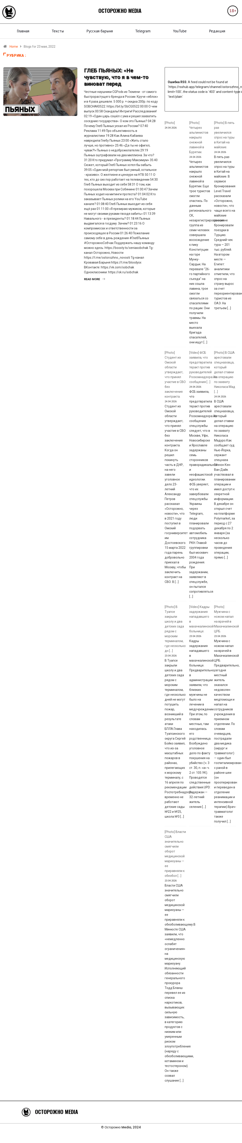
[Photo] (170, 123)
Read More (94, 279)
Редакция (217, 31)
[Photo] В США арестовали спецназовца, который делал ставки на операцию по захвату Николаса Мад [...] (224, 372)
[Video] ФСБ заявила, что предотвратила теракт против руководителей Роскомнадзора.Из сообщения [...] (203, 367)
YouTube (180, 31)
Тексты (58, 31)
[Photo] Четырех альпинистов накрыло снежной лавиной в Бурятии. (198, 137)
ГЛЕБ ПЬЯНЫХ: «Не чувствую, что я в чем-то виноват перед (116, 77)
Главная (23, 31)
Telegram (142, 31)
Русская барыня (99, 31)
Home (14, 46)
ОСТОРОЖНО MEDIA (119, 10)
